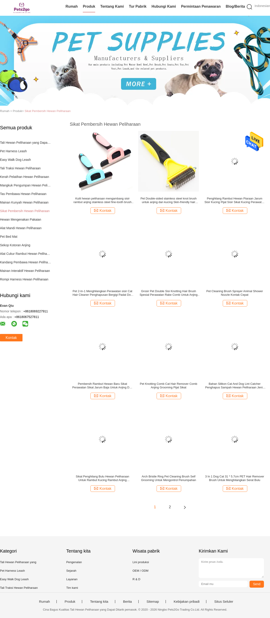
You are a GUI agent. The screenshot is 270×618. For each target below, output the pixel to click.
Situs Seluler (223, 601)
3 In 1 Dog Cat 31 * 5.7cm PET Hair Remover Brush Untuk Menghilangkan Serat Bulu (234, 478)
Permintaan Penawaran (201, 6)
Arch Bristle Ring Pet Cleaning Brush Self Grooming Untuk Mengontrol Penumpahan (168, 478)
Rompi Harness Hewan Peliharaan (24, 279)
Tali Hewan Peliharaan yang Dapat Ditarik (25, 142)
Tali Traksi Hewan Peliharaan (20, 168)
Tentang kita (99, 601)
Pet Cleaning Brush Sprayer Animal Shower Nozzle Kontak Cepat (234, 292)
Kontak (11, 338)
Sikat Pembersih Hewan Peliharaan (48, 111)
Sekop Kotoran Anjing (15, 245)
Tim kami (72, 587)
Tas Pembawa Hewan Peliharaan (23, 194)
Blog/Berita (235, 6)
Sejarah (71, 570)
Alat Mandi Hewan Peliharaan (20, 228)
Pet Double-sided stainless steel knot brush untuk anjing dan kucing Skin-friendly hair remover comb (168, 200)
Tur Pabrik (137, 6)
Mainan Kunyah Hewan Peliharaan (24, 202)
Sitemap (152, 601)
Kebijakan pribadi (187, 601)
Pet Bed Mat (8, 236)
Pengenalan (74, 562)
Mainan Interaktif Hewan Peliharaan (25, 271)
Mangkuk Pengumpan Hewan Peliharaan (25, 185)
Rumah (71, 6)
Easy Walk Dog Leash (15, 159)
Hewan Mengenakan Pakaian (20, 219)
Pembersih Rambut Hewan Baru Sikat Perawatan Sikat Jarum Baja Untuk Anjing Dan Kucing (102, 385)
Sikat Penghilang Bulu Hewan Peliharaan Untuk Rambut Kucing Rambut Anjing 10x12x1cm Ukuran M (102, 478)
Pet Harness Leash (13, 151)
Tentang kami (112, 6)
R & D (136, 579)
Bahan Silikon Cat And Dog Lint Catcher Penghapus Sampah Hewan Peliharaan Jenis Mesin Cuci (234, 385)
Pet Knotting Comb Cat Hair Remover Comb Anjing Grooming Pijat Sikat (168, 385)
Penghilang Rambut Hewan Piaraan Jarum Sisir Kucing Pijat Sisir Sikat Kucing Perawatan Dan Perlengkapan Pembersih (235, 200)
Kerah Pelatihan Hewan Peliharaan (24, 177)
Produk (89, 6)
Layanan (71, 579)
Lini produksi (141, 562)
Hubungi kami (164, 6)
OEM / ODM (140, 570)
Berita (127, 601)
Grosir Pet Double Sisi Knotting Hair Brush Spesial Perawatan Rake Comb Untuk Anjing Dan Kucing (168, 293)
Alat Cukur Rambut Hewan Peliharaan (25, 253)
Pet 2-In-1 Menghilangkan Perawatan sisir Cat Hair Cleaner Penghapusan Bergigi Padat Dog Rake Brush (102, 293)
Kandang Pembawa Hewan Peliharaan (25, 262)
